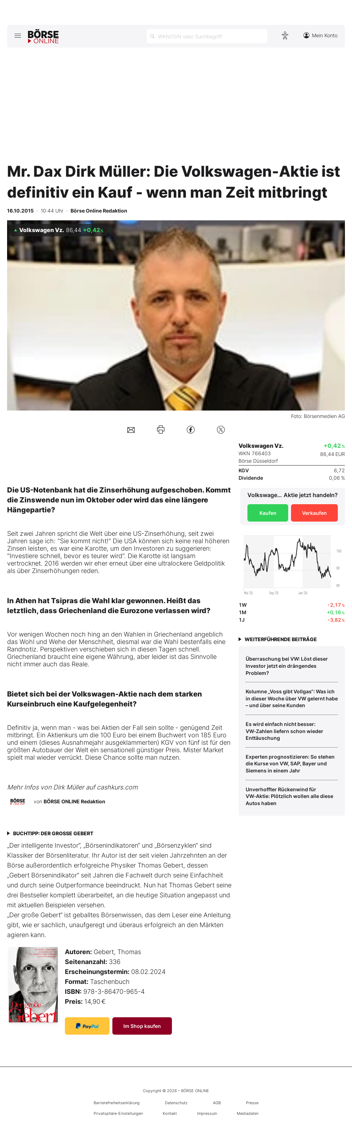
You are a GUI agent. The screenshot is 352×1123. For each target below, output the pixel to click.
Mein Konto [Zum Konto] (320, 35)
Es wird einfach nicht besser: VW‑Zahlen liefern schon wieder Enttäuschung (284, 731)
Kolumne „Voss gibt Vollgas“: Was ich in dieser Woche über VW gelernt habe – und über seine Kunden (292, 698)
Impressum (207, 1113)
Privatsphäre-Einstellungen (118, 1113)
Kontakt (170, 1113)
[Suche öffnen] (207, 36)
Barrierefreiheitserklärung (117, 1102)
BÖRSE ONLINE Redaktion (74, 801)
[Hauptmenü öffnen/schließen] (17, 35)
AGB (217, 1102)
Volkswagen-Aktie (104, 694)
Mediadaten (247, 1113)
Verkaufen (314, 513)
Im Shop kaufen (142, 1026)
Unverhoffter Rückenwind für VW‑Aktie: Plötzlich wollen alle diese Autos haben (289, 796)
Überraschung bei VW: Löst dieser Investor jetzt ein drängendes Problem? (287, 666)
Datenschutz (176, 1102)
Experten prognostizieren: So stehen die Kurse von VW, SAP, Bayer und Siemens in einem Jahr (290, 764)
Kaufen (267, 513)
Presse (252, 1102)
